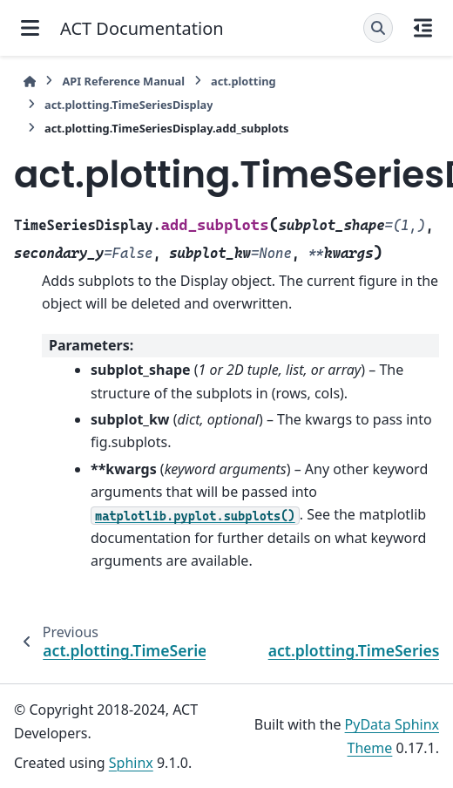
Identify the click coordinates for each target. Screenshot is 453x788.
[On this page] (423, 28)
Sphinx (131, 762)
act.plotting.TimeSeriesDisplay (128, 104)
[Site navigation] (30, 28)
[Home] (30, 81)
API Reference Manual (123, 81)
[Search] (378, 28)
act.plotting (243, 81)
